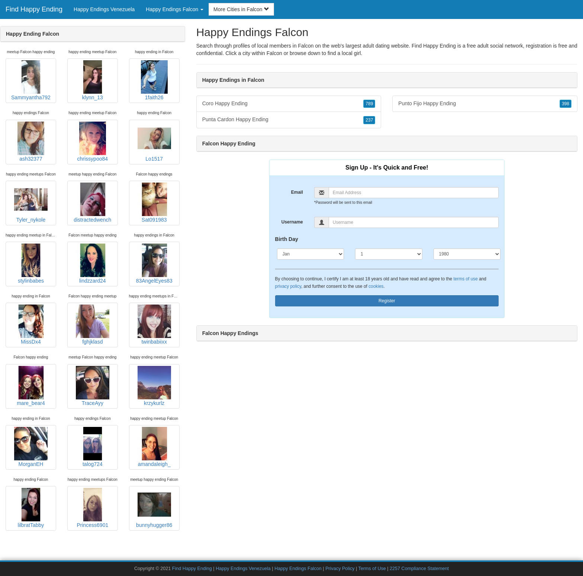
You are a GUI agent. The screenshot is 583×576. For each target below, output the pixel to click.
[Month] (310, 254)
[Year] (467, 254)
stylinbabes (31, 264)
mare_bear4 (31, 386)
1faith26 (154, 80)
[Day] (388, 254)
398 (565, 103)
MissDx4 (31, 325)
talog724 (92, 447)
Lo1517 (154, 142)
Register (387, 300)
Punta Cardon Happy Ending (289, 120)
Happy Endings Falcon (298, 568)
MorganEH (31, 447)
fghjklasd (92, 325)
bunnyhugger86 (154, 508)
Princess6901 (92, 508)
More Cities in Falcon (241, 9)
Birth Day (286, 239)
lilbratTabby (31, 508)
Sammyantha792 (31, 80)
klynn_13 (92, 80)
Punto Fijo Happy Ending (484, 104)
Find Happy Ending (34, 9)
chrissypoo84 (92, 142)
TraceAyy (92, 386)
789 (369, 103)
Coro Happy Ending (289, 104)
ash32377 (31, 142)
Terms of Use (372, 568)
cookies (375, 286)
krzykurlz (154, 386)
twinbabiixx (154, 325)
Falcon (274, 53)
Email (297, 192)
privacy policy (288, 286)
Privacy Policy (339, 568)
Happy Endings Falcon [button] (174, 9)
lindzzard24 (92, 264)
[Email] (414, 192)
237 (369, 120)
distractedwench (92, 203)
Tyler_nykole (31, 203)
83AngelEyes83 (154, 264)
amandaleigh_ (154, 447)
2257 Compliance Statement (419, 568)
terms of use (465, 278)
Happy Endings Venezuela (104, 9)
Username (292, 222)
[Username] (414, 222)
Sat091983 (154, 203)
